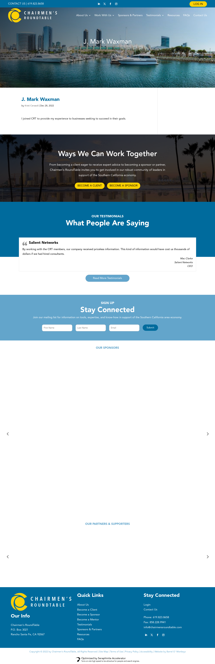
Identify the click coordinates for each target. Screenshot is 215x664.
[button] (150, 328)
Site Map (103, 652)
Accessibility (146, 652)
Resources (174, 15)
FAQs (186, 15)
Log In (198, 4)
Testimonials (153, 15)
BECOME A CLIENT (88, 186)
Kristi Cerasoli (31, 105)
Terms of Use (116, 652)
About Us (82, 15)
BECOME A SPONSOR (125, 186)
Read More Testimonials (107, 279)
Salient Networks (43, 243)
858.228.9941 (158, 623)
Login (147, 605)
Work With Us (102, 15)
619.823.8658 (161, 618)
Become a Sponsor (88, 615)
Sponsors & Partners (130, 15)
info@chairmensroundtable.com (163, 628)
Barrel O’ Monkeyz (176, 652)
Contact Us (200, 15)
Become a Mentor (88, 620)
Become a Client (87, 610)
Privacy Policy (131, 652)
